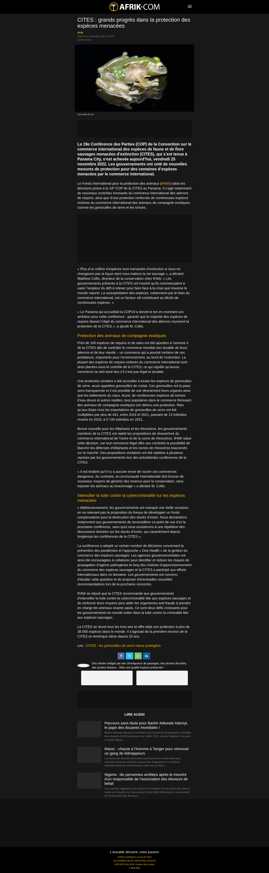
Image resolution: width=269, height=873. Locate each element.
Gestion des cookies (145, 864)
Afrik (80, 32)
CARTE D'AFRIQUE (126, 857)
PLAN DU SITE (144, 857)
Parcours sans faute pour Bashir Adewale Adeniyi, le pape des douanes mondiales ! (146, 725)
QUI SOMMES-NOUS (123, 861)
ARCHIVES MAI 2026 (124, 864)
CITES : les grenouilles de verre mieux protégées (123, 645)
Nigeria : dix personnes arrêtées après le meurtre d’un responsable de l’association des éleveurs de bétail (146, 779)
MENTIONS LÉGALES (145, 861)
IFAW (165, 183)
